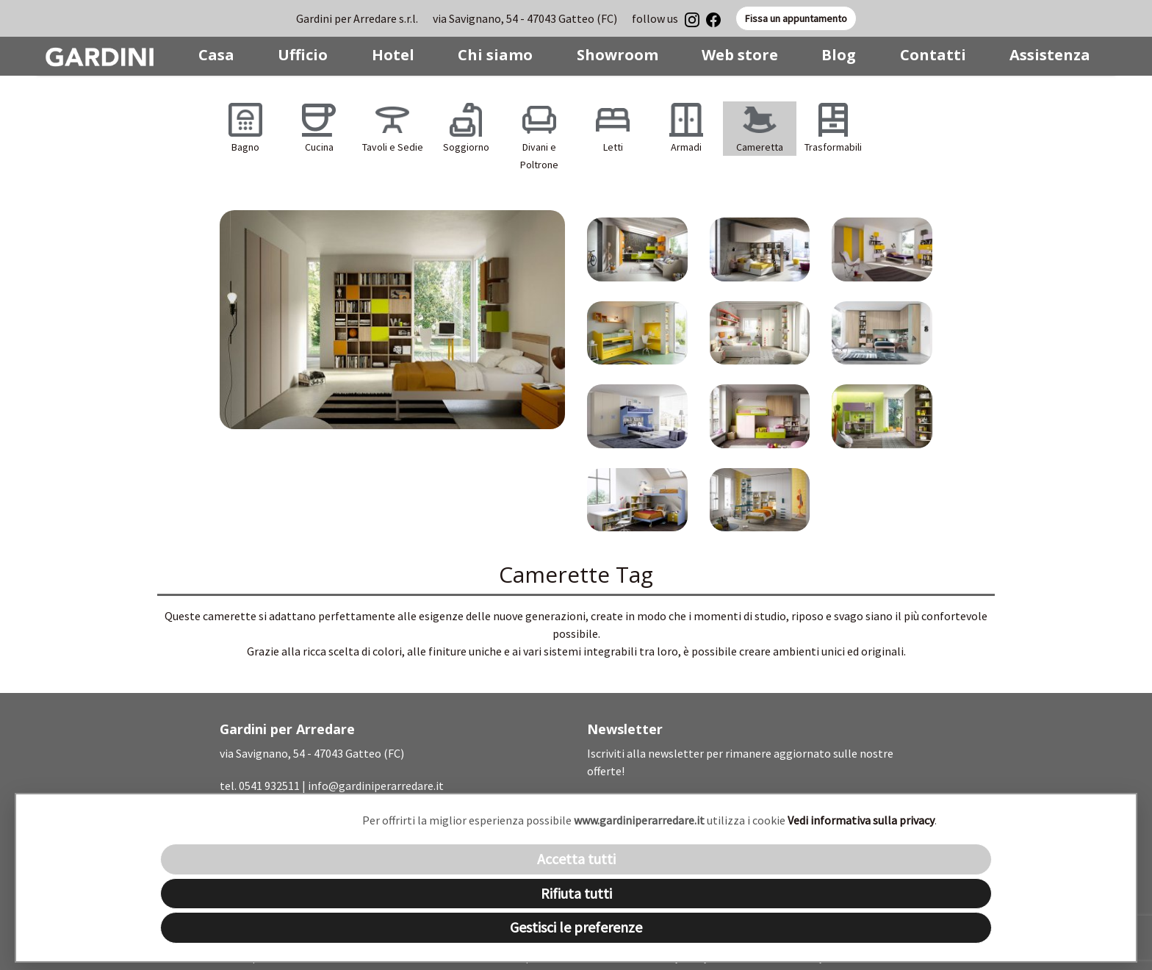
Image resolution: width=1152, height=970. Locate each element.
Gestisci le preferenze (576, 927)
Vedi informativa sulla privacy (861, 820)
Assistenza (1049, 55)
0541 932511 (269, 785)
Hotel (393, 55)
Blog (838, 55)
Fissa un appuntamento (796, 18)
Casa (216, 55)
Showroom (617, 55)
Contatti (933, 55)
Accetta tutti (576, 858)
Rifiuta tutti (576, 893)
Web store (740, 55)
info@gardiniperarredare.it (376, 785)
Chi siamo (495, 55)
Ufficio (303, 55)
